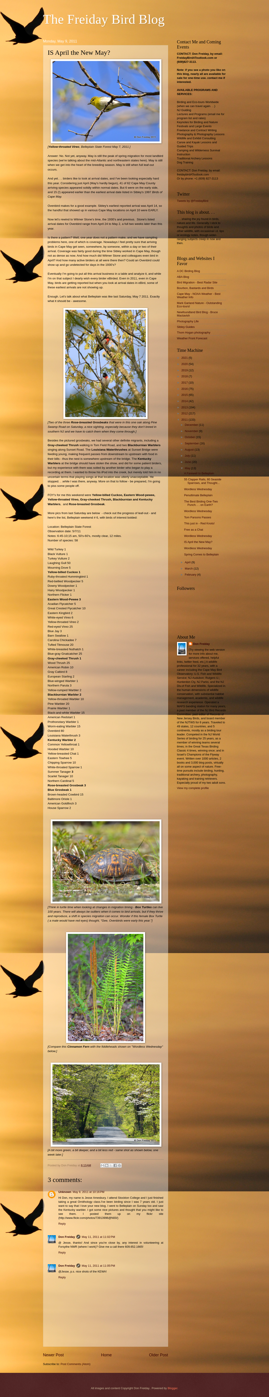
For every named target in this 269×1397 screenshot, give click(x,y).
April (188, 562)
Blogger (172, 1388)
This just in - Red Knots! (199, 523)
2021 (184, 357)
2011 (184, 419)
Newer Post (53, 1355)
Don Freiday (66, 1237)
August (190, 449)
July (188, 455)
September (192, 443)
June (188, 462)
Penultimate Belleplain (198, 495)
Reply (62, 1223)
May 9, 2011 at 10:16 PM (88, 1192)
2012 (184, 413)
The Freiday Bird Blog (104, 19)
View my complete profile (193, 788)
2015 (184, 395)
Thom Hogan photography (194, 332)
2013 (184, 407)
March (189, 568)
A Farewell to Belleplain (199, 473)
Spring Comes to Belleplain (201, 554)
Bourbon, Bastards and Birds (195, 288)
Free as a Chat (193, 529)
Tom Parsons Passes (197, 517)
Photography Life (188, 321)
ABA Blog (183, 277)
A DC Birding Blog (188, 271)
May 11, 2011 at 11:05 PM (98, 1265)
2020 (184, 364)
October (190, 437)
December (192, 424)
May (188, 468)
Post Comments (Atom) (75, 1364)
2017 (184, 382)
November (192, 431)
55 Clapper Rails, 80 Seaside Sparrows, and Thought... (202, 481)
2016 (184, 388)
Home (106, 1355)
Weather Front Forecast (192, 338)
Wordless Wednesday (198, 489)
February (191, 574)
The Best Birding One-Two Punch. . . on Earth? (201, 503)
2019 (184, 370)
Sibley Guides (186, 327)
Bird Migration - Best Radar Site (197, 282)
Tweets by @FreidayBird (192, 201)
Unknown (64, 1192)
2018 (184, 376)
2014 (184, 401)
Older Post (158, 1355)
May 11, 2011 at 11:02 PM (98, 1237)
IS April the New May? (198, 542)
